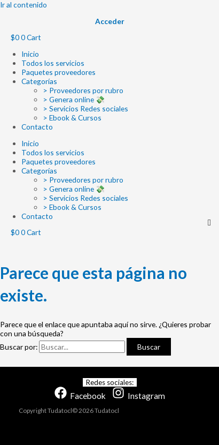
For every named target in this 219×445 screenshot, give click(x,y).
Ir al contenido (23, 4)
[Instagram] (138, 396)
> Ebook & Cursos (72, 117)
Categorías (39, 81)
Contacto (37, 126)
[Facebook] (80, 396)
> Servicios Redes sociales (85, 108)
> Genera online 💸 (74, 99)
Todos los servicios (52, 62)
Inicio (30, 53)
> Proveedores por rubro (83, 90)
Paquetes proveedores (58, 72)
